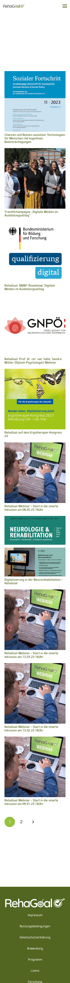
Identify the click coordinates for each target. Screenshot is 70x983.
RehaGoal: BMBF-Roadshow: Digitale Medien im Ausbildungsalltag (29, 287)
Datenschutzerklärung (35, 937)
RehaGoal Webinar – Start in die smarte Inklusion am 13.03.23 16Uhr (31, 654)
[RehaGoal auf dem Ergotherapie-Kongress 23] (35, 371)
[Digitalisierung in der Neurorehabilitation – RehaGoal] (35, 518)
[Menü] (64, 6)
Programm (35, 959)
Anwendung (35, 948)
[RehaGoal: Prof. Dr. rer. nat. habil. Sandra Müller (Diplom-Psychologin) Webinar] (35, 298)
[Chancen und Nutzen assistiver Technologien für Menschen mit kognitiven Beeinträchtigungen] (35, 73)
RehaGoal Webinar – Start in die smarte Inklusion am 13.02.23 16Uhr (31, 728)
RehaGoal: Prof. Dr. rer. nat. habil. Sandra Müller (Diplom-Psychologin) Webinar (33, 360)
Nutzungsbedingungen (35, 926)
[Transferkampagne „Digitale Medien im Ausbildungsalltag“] (35, 150)
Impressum (35, 915)
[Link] (14, 6)
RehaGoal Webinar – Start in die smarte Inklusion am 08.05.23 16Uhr (31, 507)
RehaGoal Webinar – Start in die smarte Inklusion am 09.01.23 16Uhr (31, 802)
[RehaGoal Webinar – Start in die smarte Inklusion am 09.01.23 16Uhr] (35, 739)
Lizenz (35, 970)
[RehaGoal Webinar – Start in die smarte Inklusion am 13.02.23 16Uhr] (35, 665)
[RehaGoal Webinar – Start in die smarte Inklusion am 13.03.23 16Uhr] (35, 592)
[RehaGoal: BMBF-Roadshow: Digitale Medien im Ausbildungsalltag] (35, 224)
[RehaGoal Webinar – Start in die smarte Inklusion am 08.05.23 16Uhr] (35, 445)
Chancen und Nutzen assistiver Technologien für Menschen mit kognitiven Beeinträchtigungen (34, 138)
